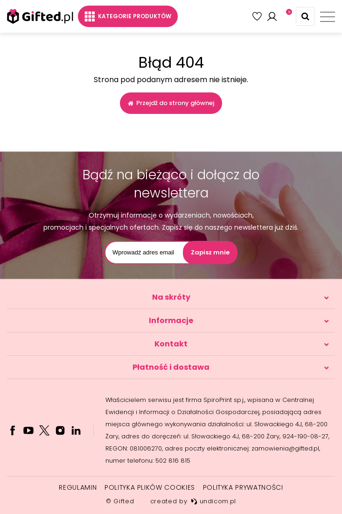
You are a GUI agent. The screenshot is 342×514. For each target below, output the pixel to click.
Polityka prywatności (243, 487)
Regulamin (78, 487)
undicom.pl (213, 501)
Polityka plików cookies (150, 487)
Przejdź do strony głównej (171, 103)
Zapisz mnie (210, 252)
